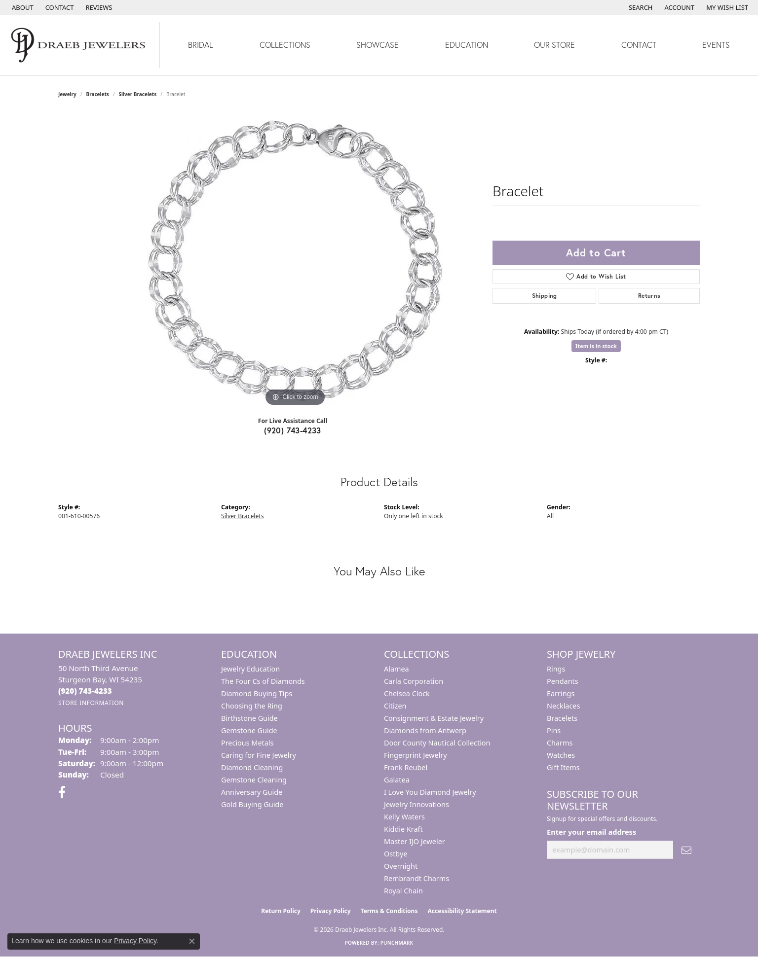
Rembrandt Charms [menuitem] (416, 878)
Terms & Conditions (389, 911)
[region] (295, 261)
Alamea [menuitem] (396, 668)
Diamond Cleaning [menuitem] (252, 767)
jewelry (67, 94)
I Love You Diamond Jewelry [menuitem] (430, 792)
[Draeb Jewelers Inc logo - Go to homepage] (80, 45)
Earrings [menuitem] (560, 693)
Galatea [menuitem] (397, 779)
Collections (285, 44)
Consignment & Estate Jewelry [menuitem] (434, 718)
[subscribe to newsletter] (686, 850)
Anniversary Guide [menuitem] (251, 792)
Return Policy (281, 911)
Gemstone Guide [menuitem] (249, 730)
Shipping (544, 295)
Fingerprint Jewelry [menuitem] (415, 755)
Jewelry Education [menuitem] (250, 668)
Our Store (554, 44)
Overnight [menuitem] (400, 866)
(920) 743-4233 (292, 430)
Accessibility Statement (461, 911)
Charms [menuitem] (559, 742)
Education (466, 44)
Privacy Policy (330, 911)
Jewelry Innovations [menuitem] (416, 804)
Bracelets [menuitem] (562, 718)
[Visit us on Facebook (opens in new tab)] (62, 792)
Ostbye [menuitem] (395, 853)
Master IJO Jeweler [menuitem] (414, 841)
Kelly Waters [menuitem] (404, 816)
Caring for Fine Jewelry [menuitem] (258, 755)
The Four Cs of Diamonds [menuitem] (263, 681)
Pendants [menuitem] (562, 681)
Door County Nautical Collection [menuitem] (437, 742)
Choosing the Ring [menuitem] (251, 705)
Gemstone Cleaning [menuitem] (254, 779)
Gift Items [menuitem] (563, 767)
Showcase (377, 44)
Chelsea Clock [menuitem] (407, 693)
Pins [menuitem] (554, 730)
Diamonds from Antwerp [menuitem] (425, 730)
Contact (638, 44)
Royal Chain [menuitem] (403, 890)
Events (716, 44)
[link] (22, 7)
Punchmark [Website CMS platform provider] (397, 942)
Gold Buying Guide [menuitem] (252, 804)
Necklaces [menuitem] (563, 705)
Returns (649, 295)
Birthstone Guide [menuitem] (249, 718)
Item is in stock (596, 346)
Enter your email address (591, 832)
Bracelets (97, 94)
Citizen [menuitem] (395, 705)
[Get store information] (91, 703)
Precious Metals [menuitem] (247, 742)
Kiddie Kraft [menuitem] (403, 829)
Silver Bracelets (138, 94)
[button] (640, 7)
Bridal (200, 44)
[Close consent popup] (192, 941)
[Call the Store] (85, 691)
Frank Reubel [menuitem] (405, 767)
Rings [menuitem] (556, 668)
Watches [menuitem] (561, 755)
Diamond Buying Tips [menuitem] (256, 693)
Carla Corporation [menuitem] (413, 681)
